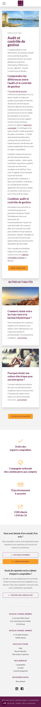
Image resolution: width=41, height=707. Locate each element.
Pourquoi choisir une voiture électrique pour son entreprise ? (20, 376)
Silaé (20, 648)
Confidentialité (33, 700)
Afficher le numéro (20, 555)
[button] (4, 703)
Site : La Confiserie (29, 703)
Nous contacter (18, 268)
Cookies (18, 703)
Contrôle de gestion (20, 671)
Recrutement (20, 681)
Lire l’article (22, 338)
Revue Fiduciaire (20, 651)
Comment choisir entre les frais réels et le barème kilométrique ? (20, 314)
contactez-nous (20, 561)
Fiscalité (20, 668)
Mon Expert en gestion (20, 654)
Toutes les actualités (20, 416)
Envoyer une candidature (20, 595)
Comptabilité (20, 665)
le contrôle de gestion (18, 91)
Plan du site (11, 703)
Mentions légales (21, 700)
